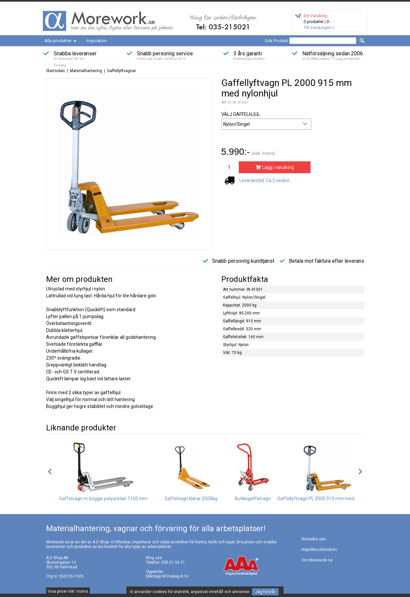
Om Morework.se (317, 560)
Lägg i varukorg (274, 167)
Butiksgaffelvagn (253, 498)
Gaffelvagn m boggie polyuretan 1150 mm (103, 498)
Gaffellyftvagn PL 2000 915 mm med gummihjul (327, 498)
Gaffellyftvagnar (121, 70)
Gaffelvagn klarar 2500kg (191, 498)
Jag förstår (265, 591)
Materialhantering (86, 70)
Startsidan (55, 70)
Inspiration (97, 40)
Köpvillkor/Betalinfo (319, 550)
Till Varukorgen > (319, 27)
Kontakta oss (314, 539)
